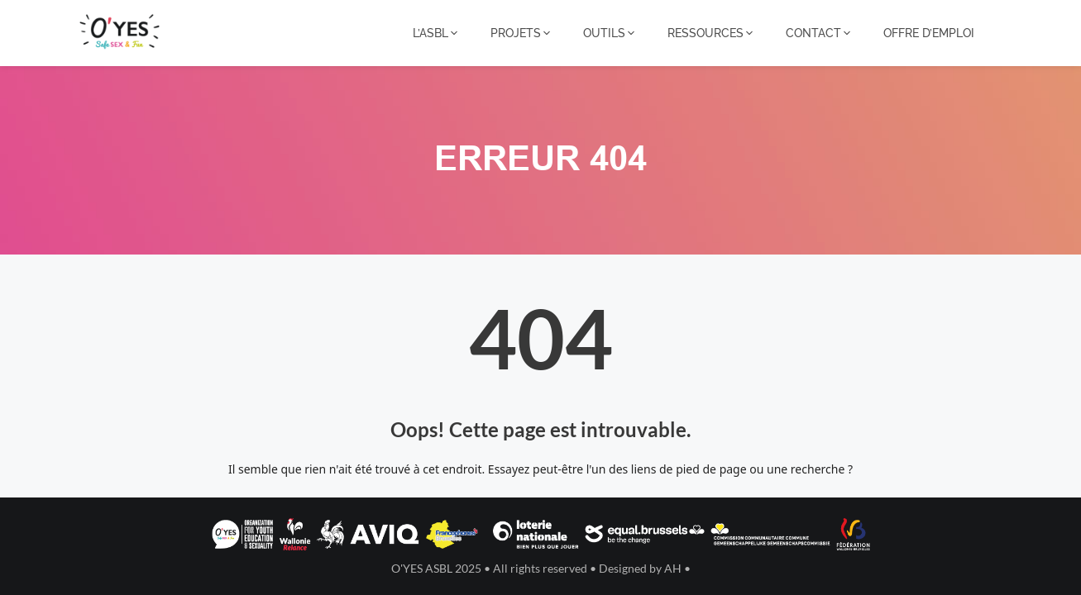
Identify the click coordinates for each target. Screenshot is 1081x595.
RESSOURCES (711, 33)
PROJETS (521, 33)
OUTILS (610, 33)
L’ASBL (436, 33)
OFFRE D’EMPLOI (928, 33)
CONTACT (819, 33)
